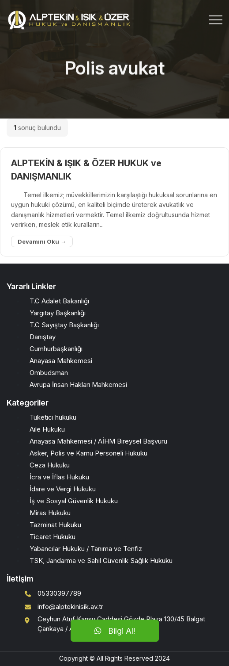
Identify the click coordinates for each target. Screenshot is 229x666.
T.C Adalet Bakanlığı (59, 301)
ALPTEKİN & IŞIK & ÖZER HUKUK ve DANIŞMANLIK (86, 170)
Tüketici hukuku (53, 417)
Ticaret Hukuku (52, 536)
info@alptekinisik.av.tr (70, 606)
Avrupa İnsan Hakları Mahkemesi (78, 384)
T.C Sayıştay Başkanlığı (64, 325)
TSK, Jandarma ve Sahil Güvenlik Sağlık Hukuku (101, 560)
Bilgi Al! (114, 630)
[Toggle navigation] (215, 20)
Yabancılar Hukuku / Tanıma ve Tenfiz (86, 548)
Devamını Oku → (42, 241)
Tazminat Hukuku (55, 525)
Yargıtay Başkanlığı (58, 313)
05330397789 (59, 593)
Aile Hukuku (47, 429)
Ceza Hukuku (50, 465)
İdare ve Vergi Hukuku (63, 489)
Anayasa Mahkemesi (61, 360)
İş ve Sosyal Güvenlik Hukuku (74, 501)
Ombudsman (49, 372)
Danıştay (43, 337)
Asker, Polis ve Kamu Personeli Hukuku (88, 453)
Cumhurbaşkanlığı (56, 348)
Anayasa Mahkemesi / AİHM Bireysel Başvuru (98, 441)
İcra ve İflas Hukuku (59, 477)
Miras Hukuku (50, 513)
